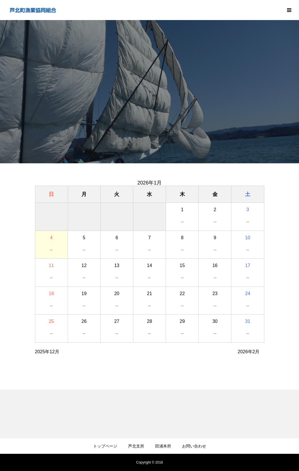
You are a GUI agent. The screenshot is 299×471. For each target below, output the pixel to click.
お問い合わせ (194, 446)
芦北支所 (136, 446)
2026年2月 (249, 351)
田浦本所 (163, 446)
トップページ (105, 446)
